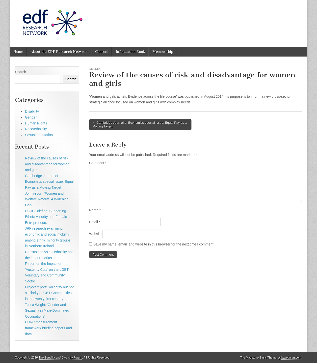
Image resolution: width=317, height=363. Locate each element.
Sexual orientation (39, 135)
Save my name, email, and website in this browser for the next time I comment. (153, 244)
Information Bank (130, 52)
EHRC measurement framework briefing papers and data (48, 328)
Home (18, 52)
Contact (101, 52)
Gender (95, 68)
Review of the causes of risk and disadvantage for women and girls (47, 164)
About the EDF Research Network (59, 52)
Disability (32, 111)
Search (20, 72)
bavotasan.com (291, 357)
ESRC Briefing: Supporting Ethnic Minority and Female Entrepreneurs (46, 217)
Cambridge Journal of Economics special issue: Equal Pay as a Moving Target (49, 181)
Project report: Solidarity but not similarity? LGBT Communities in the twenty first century (49, 293)
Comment (97, 163)
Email (94, 222)
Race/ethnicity (36, 129)
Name (95, 210)
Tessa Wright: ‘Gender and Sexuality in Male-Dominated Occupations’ (47, 310)
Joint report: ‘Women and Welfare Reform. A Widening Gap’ (47, 199)
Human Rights (36, 123)
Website (95, 234)
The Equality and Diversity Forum (60, 357)
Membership (163, 52)
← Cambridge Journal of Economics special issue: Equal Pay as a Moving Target (139, 124)
